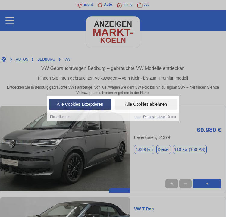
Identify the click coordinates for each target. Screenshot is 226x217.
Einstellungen (60, 117)
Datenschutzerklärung (159, 117)
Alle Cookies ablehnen (146, 104)
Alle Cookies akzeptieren (80, 104)
